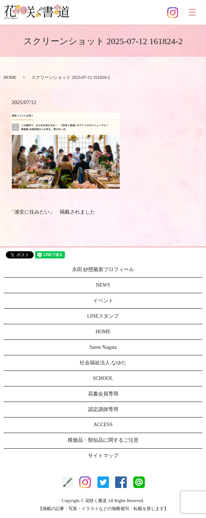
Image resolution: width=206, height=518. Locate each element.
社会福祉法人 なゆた (103, 362)
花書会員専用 (103, 394)
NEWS (103, 285)
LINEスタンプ (103, 316)
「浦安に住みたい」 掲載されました (52, 212)
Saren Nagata (103, 347)
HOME (10, 77)
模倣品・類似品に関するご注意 (103, 440)
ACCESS (103, 424)
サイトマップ (103, 455)
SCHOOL (103, 378)
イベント (103, 300)
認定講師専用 (103, 409)
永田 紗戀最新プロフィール (103, 269)
